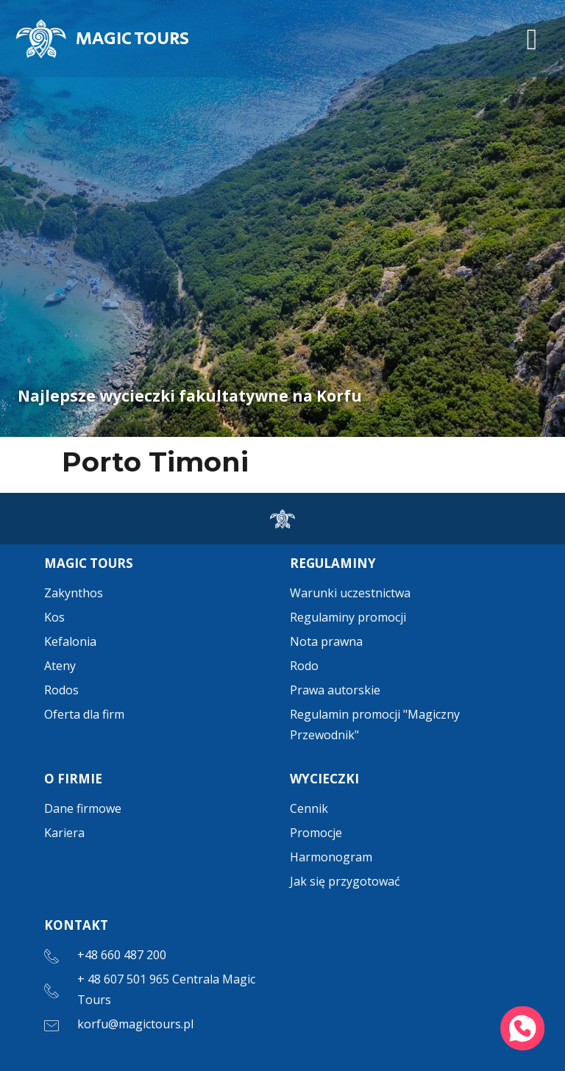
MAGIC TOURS (132, 38)
